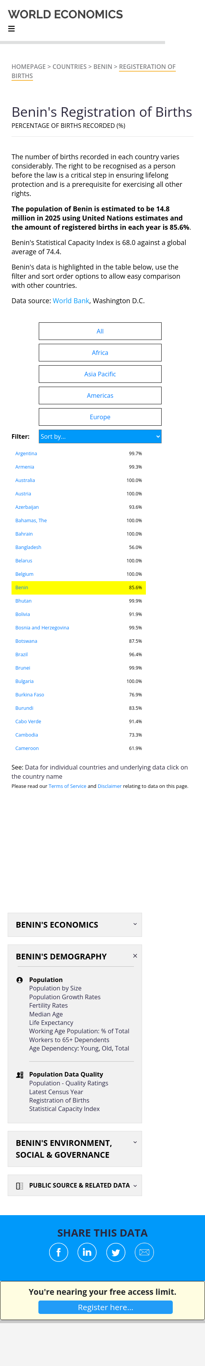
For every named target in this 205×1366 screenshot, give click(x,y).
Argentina (26, 453)
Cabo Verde (28, 721)
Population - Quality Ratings (68, 1083)
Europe (100, 417)
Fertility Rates (48, 1005)
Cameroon (27, 748)
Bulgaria (24, 681)
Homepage (29, 66)
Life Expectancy (51, 1022)
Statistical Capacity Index (64, 1109)
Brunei (22, 668)
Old (107, 1048)
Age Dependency (53, 1048)
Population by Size (55, 988)
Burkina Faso (29, 694)
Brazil (21, 654)
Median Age (46, 1014)
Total (122, 1048)
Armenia (24, 467)
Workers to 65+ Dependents (69, 1040)
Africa (100, 352)
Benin (102, 66)
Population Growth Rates (65, 997)
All (100, 331)
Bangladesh (28, 547)
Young (90, 1048)
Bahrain (24, 534)
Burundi (24, 708)
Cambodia (26, 735)
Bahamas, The (31, 520)
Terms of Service (67, 786)
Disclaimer (110, 786)
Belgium (24, 574)
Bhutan (23, 601)
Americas (100, 395)
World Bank (71, 300)
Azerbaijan (27, 507)
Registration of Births (59, 1100)
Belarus (23, 560)
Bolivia (22, 614)
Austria (23, 493)
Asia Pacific (100, 374)
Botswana (26, 641)
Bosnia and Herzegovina (42, 627)
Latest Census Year (56, 1092)
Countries (70, 66)
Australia (25, 480)
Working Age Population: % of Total (79, 1031)
